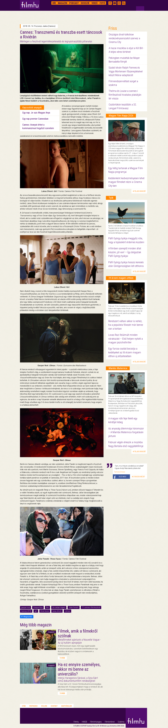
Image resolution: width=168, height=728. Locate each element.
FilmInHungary (96, 721)
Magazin (62, 3)
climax (67, 611)
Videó (95, 3)
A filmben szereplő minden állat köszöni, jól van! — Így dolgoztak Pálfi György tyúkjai (124, 252)
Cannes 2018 (26, 611)
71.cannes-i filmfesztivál (91, 607)
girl (36, 611)
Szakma (121, 721)
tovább (62, 658)
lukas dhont (57, 611)
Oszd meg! (122, 477)
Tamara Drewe (119, 472)
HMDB (84, 721)
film (47, 607)
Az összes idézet (138, 477)
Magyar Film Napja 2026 (121, 115)
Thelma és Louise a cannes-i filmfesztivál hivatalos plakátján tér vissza (125, 94)
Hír (54, 3)
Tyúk (111, 197)
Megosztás (26, 617)
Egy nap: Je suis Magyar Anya (36, 112)
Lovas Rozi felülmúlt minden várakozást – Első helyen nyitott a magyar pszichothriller (125, 338)
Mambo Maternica (118, 368)
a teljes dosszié (139, 191)
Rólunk (44, 706)
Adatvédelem (66, 706)
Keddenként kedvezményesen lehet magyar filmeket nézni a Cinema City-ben (126, 182)
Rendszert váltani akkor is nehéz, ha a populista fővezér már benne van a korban (125, 325)
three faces (45, 611)
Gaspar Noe (37, 607)
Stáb (24, 706)
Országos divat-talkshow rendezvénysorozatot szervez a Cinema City (124, 38)
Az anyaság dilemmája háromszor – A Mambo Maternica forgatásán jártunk (126, 432)
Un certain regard (58, 607)
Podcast (74, 3)
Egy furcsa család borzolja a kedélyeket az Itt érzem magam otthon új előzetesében (124, 352)
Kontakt (54, 706)
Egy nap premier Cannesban (35, 118)
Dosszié (85, 3)
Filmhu (76, 721)
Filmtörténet (110, 721)
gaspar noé (25, 607)
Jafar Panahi (73, 607)
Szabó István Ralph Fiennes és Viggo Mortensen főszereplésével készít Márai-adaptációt (126, 71)
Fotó (102, 3)
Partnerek (33, 706)
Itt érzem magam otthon (121, 277)
